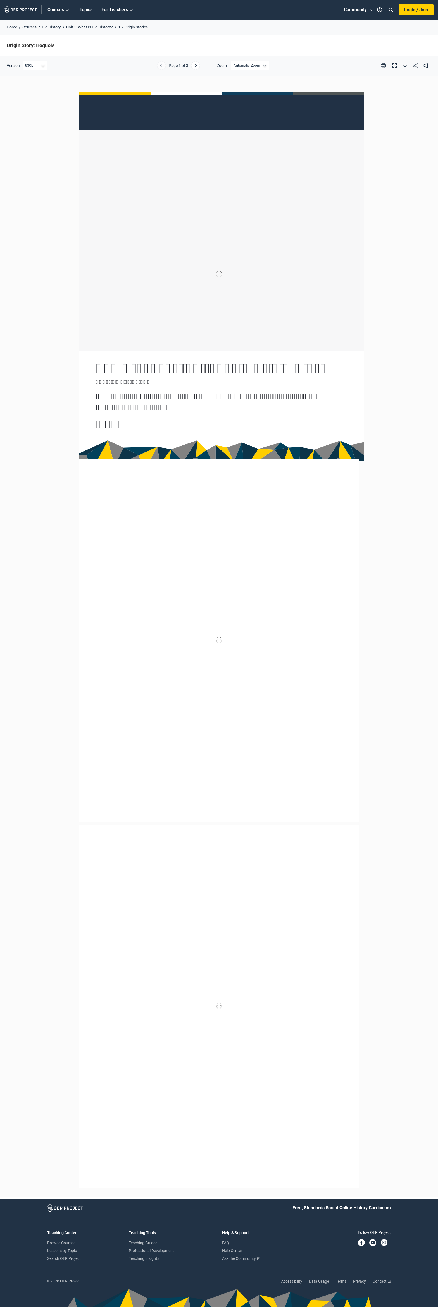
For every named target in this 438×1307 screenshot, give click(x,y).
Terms (341, 1281)
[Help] (379, 10)
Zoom (222, 65)
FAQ (225, 1243)
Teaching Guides (143, 1243)
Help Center (232, 1250)
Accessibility (291, 1281)
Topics (86, 9)
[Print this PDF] (383, 65)
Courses (59, 10)
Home (12, 27)
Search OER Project (64, 1258)
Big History (51, 27)
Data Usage (319, 1281)
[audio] (425, 65)
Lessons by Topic (62, 1250)
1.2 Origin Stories (133, 27)
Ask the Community (241, 1258)
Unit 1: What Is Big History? (89, 27)
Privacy (359, 1281)
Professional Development (151, 1250)
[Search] (390, 10)
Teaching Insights (144, 1258)
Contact (382, 1281)
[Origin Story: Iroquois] (219, 640)
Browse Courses (61, 1243)
